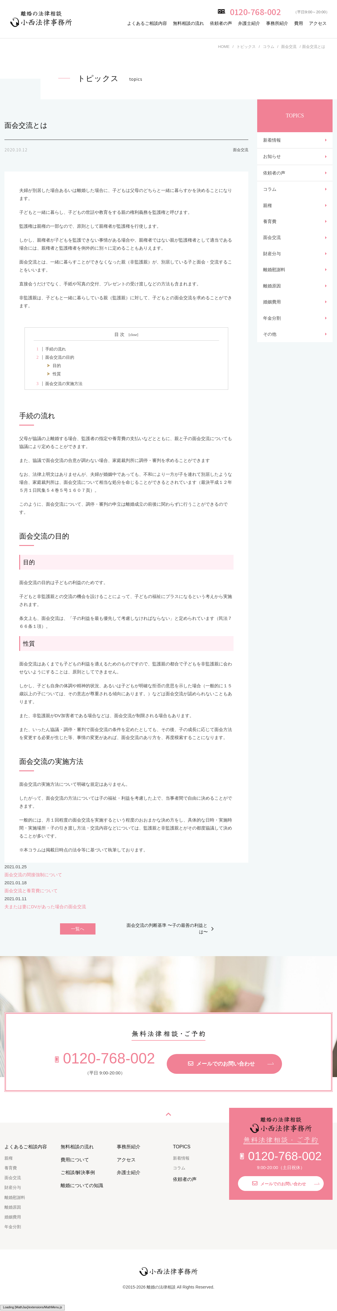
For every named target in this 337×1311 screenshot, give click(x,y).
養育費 (269, 229)
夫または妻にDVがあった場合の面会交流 (45, 906)
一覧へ (77, 929)
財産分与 (272, 263)
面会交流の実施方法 (57, 384)
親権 (267, 211)
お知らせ (272, 158)
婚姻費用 (272, 316)
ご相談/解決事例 (78, 1173)
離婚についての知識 (82, 1185)
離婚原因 (272, 298)
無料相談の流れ (188, 23)
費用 (298, 23)
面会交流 (272, 246)
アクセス (318, 23)
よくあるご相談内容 (147, 23)
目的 (57, 365)
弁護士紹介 (249, 23)
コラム (269, 194)
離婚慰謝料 (274, 281)
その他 (269, 351)
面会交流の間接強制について (33, 874)
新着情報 (272, 140)
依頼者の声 (221, 23)
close (133, 335)
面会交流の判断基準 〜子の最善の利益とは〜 (167, 929)
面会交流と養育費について (31, 890)
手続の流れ (49, 349)
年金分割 (272, 333)
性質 (57, 374)
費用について (75, 1160)
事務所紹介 (277, 23)
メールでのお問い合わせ (221, 1064)
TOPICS (181, 1147)
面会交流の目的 (53, 357)
